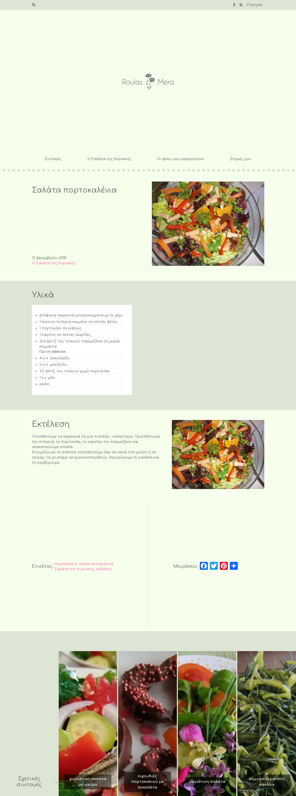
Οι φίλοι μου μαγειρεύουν (180, 159)
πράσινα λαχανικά (96, 564)
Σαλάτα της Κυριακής (74, 569)
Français (255, 5)
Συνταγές (53, 159)
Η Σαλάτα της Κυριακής (109, 159)
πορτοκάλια (65, 564)
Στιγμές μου (240, 159)
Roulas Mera (148, 82)
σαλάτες (104, 569)
